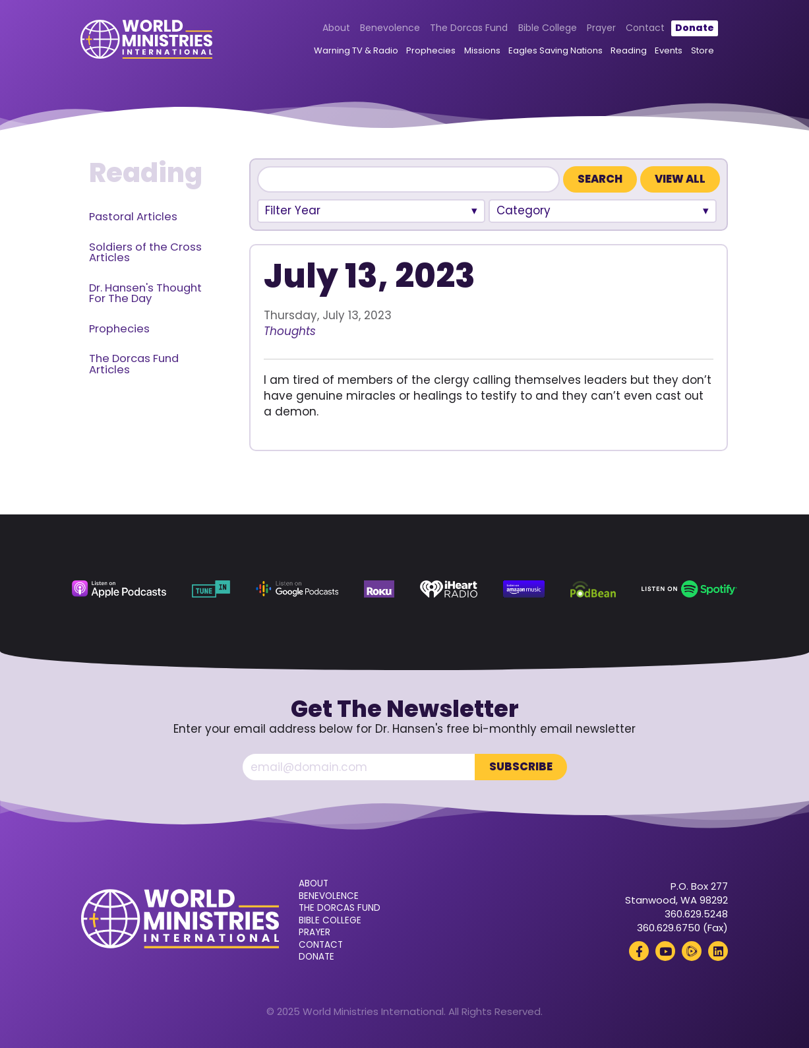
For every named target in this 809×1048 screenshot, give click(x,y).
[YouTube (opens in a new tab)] (665, 951)
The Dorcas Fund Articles (134, 364)
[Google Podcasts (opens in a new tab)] (297, 589)
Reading (629, 51)
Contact (645, 27)
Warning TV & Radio (356, 51)
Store (701, 51)
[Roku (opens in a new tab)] (379, 589)
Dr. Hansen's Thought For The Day (145, 293)
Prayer (601, 27)
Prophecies (431, 51)
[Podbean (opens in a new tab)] (593, 589)
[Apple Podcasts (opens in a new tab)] (119, 589)
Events (668, 51)
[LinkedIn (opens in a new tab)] (718, 951)
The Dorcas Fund (469, 27)
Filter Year (292, 210)
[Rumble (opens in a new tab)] (692, 951)
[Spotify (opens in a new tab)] (689, 589)
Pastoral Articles (133, 216)
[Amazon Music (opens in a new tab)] (524, 589)
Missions (482, 51)
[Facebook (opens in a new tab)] (639, 951)
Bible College (547, 27)
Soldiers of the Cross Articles (145, 252)
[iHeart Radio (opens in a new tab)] (448, 589)
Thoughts (290, 331)
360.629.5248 (696, 914)
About (335, 27)
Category (523, 210)
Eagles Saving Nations (555, 51)
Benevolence (390, 27)
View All (680, 179)
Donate (693, 27)
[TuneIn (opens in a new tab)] (211, 589)
